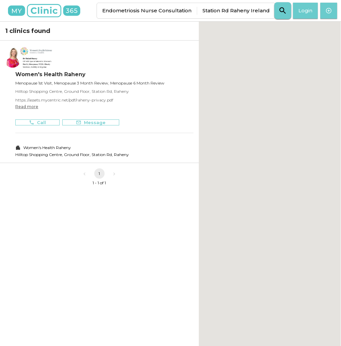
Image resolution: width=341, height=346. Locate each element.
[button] (269, 178)
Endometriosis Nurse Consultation (146, 10)
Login (305, 11)
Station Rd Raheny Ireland (236, 10)
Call (37, 122)
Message (91, 122)
